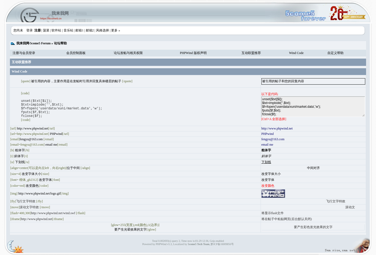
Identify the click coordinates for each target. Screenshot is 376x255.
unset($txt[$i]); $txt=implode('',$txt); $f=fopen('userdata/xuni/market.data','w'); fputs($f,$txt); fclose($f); (313, 106)
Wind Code (296, 53)
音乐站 (68, 30)
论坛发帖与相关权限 (128, 53)
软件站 (56, 30)
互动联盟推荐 (251, 53)
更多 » (115, 30)
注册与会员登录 (24, 53)
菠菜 (46, 30)
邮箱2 (90, 30)
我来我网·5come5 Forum (33, 43)
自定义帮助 (335, 53)
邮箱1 (79, 30)
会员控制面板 (76, 53)
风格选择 (102, 30)
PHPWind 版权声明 (193, 53)
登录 (29, 30)
